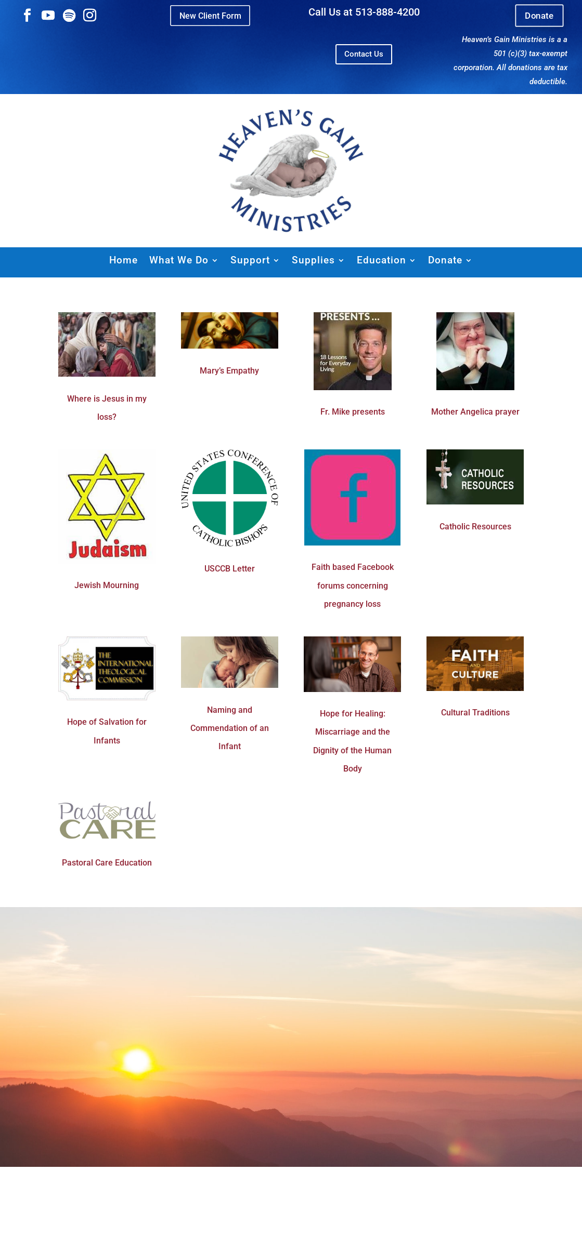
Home (123, 260)
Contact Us (363, 54)
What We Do (179, 260)
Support (250, 260)
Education (381, 260)
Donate (539, 15)
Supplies (313, 260)
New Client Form (210, 15)
